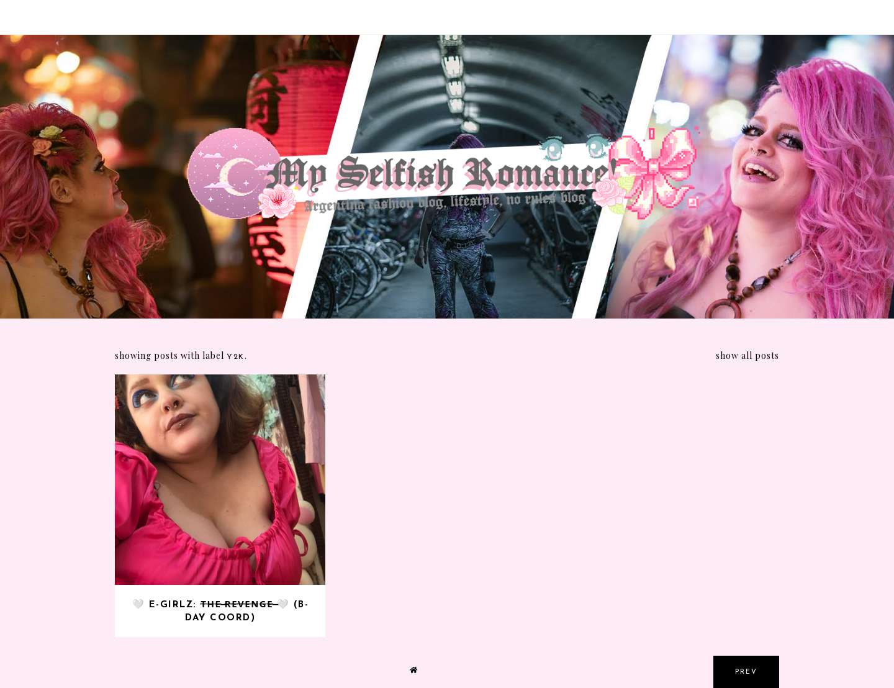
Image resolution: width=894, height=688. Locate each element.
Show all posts (747, 355)
